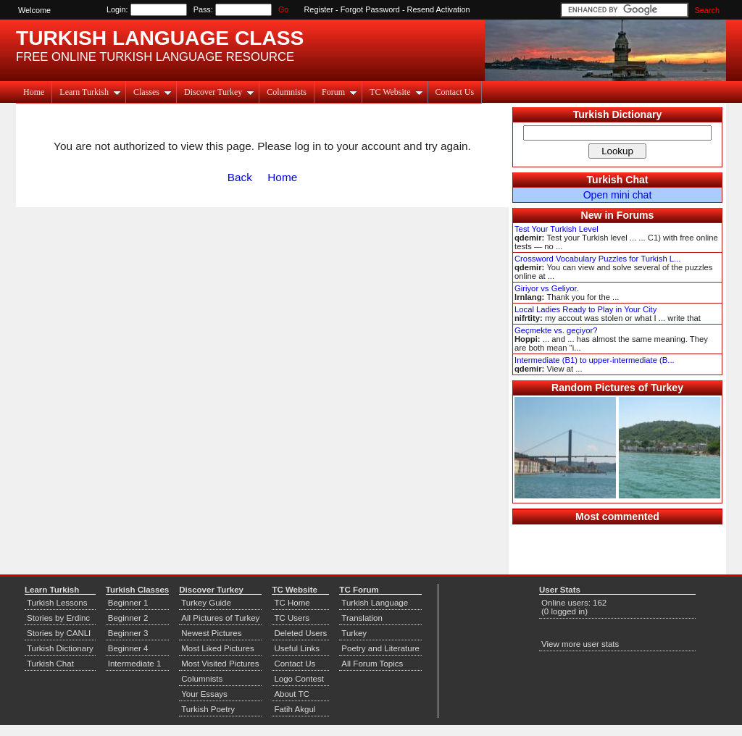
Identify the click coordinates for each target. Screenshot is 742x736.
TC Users (291, 618)
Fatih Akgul (294, 709)
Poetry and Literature (380, 648)
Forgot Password (370, 9)
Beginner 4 (128, 648)
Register (319, 9)
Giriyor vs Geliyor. (546, 288)
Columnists (287, 92)
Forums (635, 215)
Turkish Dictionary (617, 114)
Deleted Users (300, 633)
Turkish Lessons (57, 602)
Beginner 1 (128, 602)
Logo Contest (299, 678)
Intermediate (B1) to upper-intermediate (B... (594, 360)
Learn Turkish (90, 92)
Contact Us (455, 92)
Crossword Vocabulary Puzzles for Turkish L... (597, 258)
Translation (362, 618)
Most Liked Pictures (217, 648)
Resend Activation (438, 9)
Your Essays (204, 694)
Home (33, 92)
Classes (152, 92)
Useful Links (297, 648)
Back (240, 177)
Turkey (354, 633)
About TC (291, 694)
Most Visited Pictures (220, 663)
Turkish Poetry (208, 709)
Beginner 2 (128, 618)
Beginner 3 (128, 633)
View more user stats (580, 644)
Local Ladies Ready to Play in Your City (585, 309)
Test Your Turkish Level (556, 229)
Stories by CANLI (59, 633)
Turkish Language (374, 602)
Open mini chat (617, 195)
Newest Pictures (211, 633)
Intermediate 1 (135, 663)
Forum (339, 92)
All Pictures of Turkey (220, 618)
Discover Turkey (219, 92)
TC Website (396, 92)
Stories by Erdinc (58, 618)
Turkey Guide (206, 602)
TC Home (291, 602)
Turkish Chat (618, 179)
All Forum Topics (372, 663)
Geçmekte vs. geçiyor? (555, 330)
